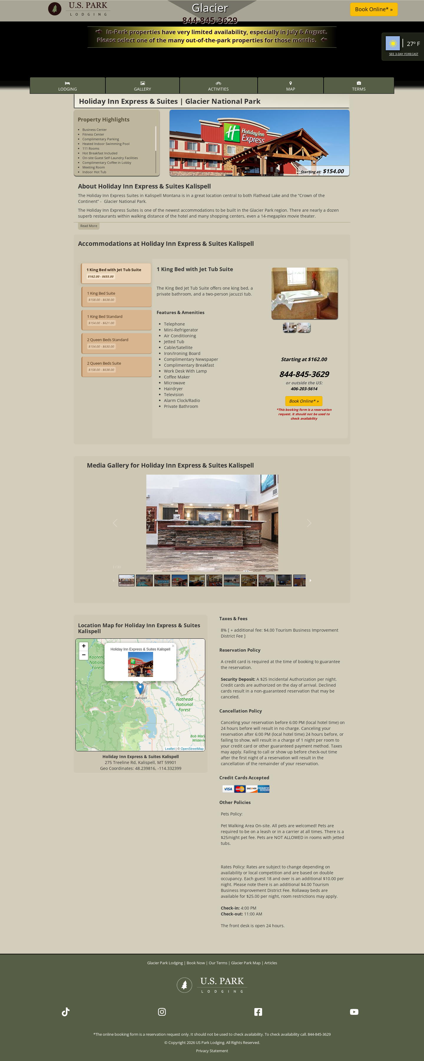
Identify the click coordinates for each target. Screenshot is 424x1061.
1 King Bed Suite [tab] (101, 296)
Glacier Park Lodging (165, 962)
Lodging (67, 86)
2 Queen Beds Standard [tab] (107, 343)
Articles (270, 962)
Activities (218, 86)
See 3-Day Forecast (403, 54)
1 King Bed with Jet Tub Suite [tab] (114, 273)
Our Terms (218, 962)
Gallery (142, 86)
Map (290, 86)
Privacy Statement (212, 1050)
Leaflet (170, 748)
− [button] (84, 655)
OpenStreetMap (192, 748)
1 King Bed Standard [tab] (104, 320)
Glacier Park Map (246, 962)
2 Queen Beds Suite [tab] (104, 366)
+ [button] (84, 646)
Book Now (196, 962)
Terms (359, 86)
